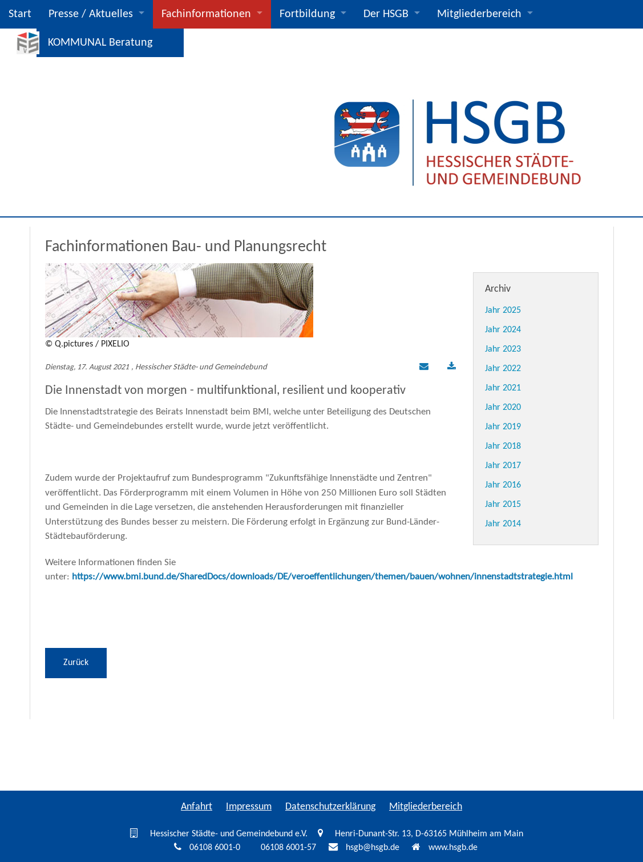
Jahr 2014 (503, 524)
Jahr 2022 (503, 368)
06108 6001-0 (214, 847)
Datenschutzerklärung (330, 806)
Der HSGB (386, 14)
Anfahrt (196, 806)
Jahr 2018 (503, 446)
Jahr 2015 (503, 504)
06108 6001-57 (288, 847)
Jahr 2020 (503, 407)
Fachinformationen (206, 14)
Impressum (249, 806)
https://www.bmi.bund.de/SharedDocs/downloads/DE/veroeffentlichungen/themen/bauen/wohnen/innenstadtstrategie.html (322, 577)
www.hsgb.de (453, 847)
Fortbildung (307, 14)
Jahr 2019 (503, 427)
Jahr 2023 (503, 349)
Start (20, 14)
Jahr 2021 (503, 388)
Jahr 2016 (503, 485)
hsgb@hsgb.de (372, 847)
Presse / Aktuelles (90, 14)
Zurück (75, 662)
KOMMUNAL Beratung (100, 43)
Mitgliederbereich (479, 14)
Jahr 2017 (503, 465)
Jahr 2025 (503, 310)
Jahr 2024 (503, 330)
